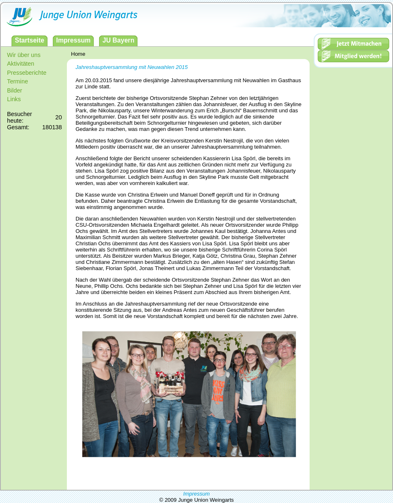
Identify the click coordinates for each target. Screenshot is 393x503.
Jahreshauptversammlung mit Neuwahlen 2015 (132, 67)
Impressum (196, 494)
